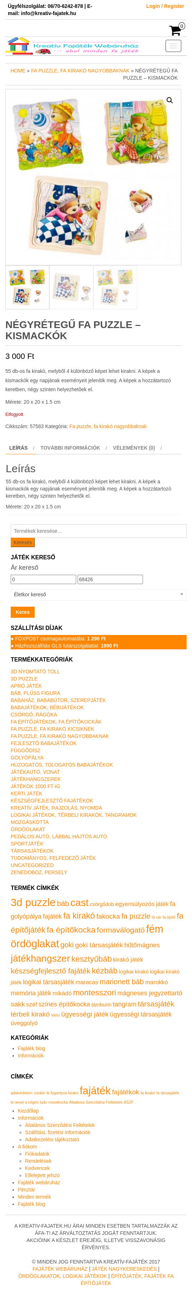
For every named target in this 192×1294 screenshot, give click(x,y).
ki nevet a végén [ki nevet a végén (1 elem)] (25, 1102)
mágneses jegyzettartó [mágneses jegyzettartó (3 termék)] (150, 993)
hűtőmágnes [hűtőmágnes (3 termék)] (142, 945)
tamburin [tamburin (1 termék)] (102, 1005)
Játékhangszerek (36, 779)
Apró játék (26, 686)
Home (17, 71)
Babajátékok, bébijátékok (47, 707)
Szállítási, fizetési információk (57, 1132)
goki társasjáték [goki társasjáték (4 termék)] (99, 945)
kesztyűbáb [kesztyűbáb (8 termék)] (92, 958)
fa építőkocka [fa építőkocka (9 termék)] (71, 929)
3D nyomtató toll (35, 671)
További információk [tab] (70, 448)
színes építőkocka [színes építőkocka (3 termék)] (64, 1004)
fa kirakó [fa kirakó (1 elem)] (148, 1093)
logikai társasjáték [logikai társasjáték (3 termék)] (48, 982)
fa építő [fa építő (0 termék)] (169, 917)
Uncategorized (32, 865)
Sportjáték (27, 844)
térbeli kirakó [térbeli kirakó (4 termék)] (30, 1014)
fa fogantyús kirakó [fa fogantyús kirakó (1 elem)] (62, 1093)
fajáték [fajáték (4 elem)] (95, 1090)
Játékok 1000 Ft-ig (35, 786)
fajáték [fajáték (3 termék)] (52, 916)
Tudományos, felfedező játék (53, 858)
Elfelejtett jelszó (42, 1175)
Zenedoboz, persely (39, 872)
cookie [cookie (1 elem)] (39, 1093)
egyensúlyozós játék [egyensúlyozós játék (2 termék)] (142, 904)
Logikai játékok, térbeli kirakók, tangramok (74, 815)
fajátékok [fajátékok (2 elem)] (125, 1092)
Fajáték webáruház (39, 1182)
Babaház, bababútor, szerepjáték (58, 700)
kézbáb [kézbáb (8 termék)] (105, 970)
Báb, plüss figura (35, 693)
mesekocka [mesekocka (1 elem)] (58, 1102)
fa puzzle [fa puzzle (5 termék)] (136, 916)
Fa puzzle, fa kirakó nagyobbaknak (80, 71)
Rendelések (38, 1161)
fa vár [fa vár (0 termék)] (157, 917)
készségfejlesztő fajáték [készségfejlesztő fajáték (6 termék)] (50, 971)
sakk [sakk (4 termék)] (18, 1004)
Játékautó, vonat (35, 772)
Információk (31, 1055)
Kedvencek (37, 1168)
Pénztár (26, 1190)
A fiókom (27, 1147)
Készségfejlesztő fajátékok (52, 801)
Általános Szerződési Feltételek (60, 1125)
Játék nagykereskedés (124, 1269)
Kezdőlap (28, 1111)
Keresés (23, 542)
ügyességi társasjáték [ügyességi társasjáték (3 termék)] (141, 1014)
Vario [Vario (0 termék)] (55, 1015)
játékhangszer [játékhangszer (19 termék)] (40, 958)
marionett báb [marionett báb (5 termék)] (122, 982)
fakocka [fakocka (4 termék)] (108, 916)
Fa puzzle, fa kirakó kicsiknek (52, 729)
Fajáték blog (31, 1048)
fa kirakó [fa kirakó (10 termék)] (79, 915)
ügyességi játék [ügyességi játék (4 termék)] (85, 1014)
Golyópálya (27, 757)
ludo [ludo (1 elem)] (43, 1102)
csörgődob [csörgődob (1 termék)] (102, 904)
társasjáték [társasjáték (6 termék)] (156, 1004)
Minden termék (34, 1197)
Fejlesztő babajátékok (44, 743)
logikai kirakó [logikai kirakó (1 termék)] (134, 972)
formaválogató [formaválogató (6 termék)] (121, 930)
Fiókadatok (37, 1154)
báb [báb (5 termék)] (63, 903)
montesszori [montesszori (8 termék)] (94, 992)
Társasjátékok (32, 851)
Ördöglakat (28, 829)
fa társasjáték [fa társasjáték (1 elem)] (168, 1093)
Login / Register (165, 6)
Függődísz (25, 750)
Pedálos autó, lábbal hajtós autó (59, 836)
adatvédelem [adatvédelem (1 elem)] (22, 1093)
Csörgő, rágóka (34, 714)
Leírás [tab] (18, 448)
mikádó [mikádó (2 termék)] (62, 993)
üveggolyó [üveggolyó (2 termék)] (24, 1023)
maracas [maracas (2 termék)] (86, 982)
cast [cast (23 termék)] (79, 902)
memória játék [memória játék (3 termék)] (31, 993)
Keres (23, 612)
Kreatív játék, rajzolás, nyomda (56, 808)
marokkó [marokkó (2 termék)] (156, 982)
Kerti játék (26, 793)
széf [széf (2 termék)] (31, 1004)
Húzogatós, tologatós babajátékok (62, 765)
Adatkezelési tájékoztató (52, 1139)
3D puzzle (24, 679)
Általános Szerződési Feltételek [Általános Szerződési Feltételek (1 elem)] (95, 1102)
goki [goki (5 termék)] (67, 945)
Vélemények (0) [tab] (134, 448)
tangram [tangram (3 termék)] (125, 1004)
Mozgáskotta (30, 822)
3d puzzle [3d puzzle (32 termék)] (33, 902)
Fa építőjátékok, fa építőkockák (56, 722)
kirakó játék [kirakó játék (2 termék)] (128, 959)
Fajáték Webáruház (60, 1269)
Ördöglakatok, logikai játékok (62, 1276)
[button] (169, 100)
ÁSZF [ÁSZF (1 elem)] (128, 1102)
